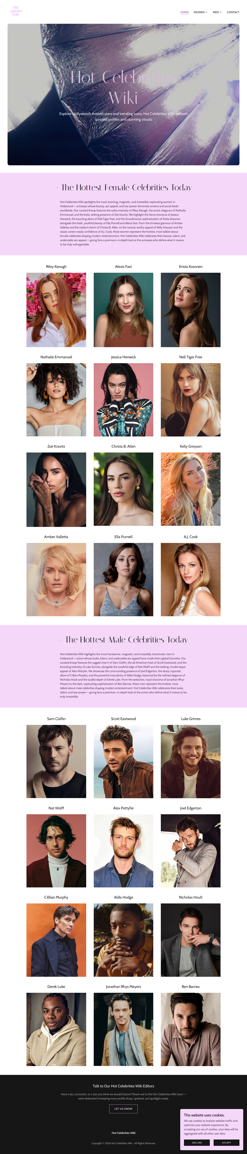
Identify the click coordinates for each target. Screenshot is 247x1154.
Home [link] (185, 12)
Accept (226, 1142)
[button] (201, 12)
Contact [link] (233, 12)
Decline (197, 1142)
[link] (16, 11)
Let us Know (123, 1108)
